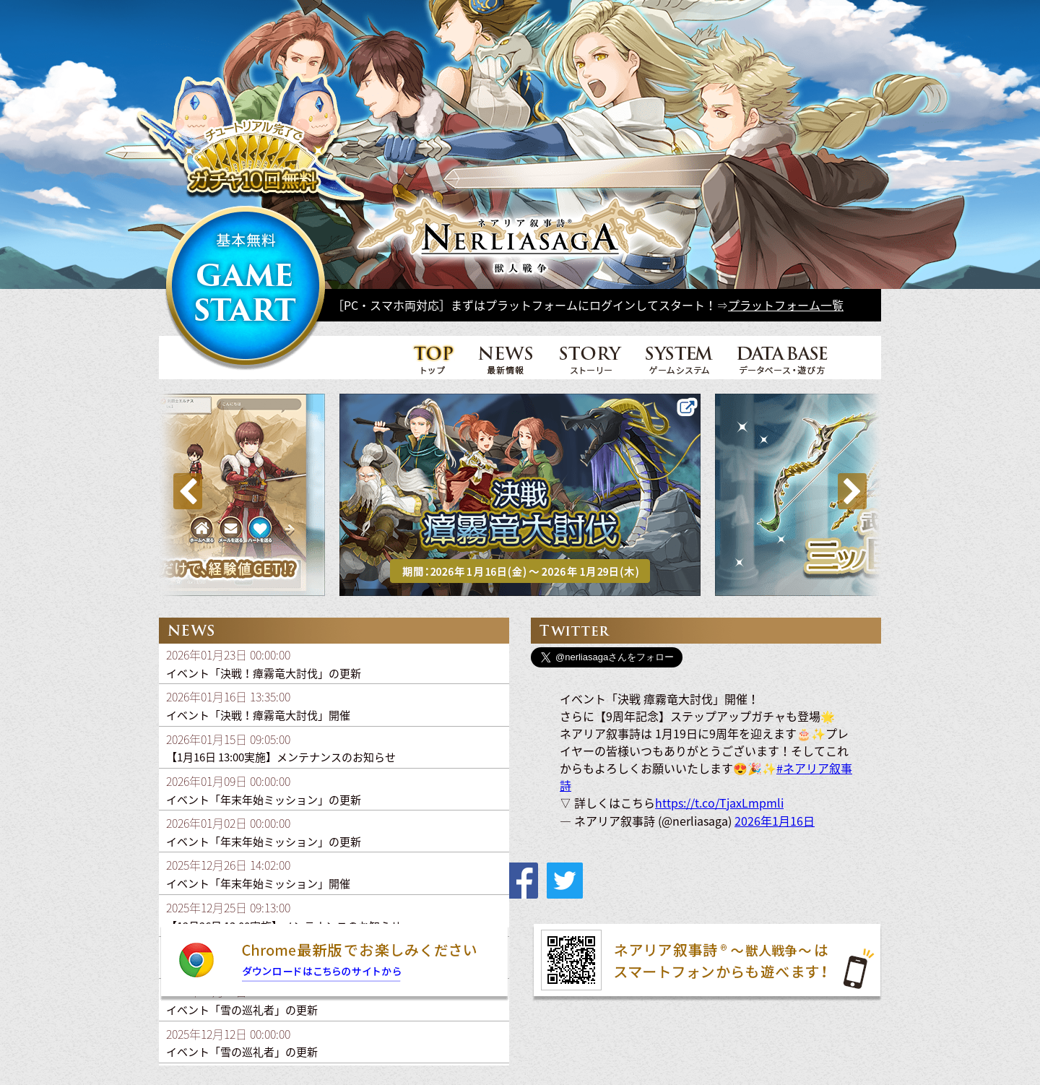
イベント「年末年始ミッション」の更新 (263, 800)
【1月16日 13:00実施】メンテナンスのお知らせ (281, 757)
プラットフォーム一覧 (786, 305)
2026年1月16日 (774, 820)
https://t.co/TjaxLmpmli (719, 802)
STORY (591, 359)
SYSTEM (680, 359)
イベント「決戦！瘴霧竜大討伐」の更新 (263, 673)
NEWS (506, 359)
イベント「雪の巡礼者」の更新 (242, 1010)
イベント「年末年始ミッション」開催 (258, 883)
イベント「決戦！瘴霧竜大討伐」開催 (258, 715)
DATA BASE (783, 359)
